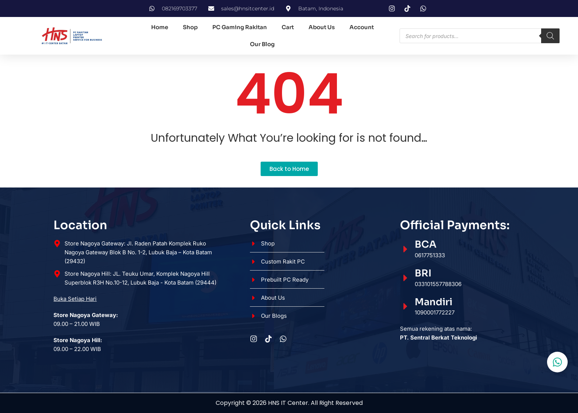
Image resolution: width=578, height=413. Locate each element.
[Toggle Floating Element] (557, 362)
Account (361, 27)
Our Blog (262, 44)
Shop (190, 27)
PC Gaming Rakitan (239, 27)
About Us (322, 27)
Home (159, 27)
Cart (288, 27)
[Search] (550, 35)
